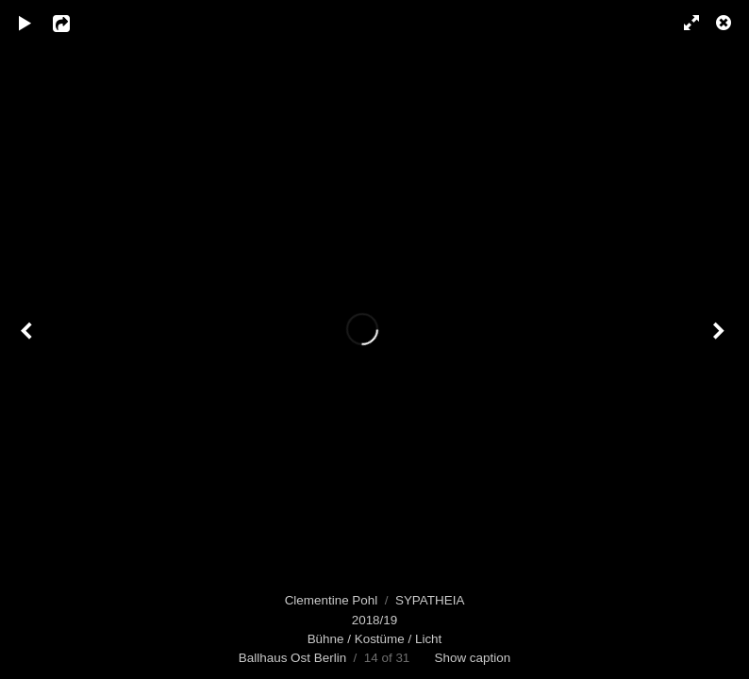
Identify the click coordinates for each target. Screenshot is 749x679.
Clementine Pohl (331, 600)
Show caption (472, 658)
